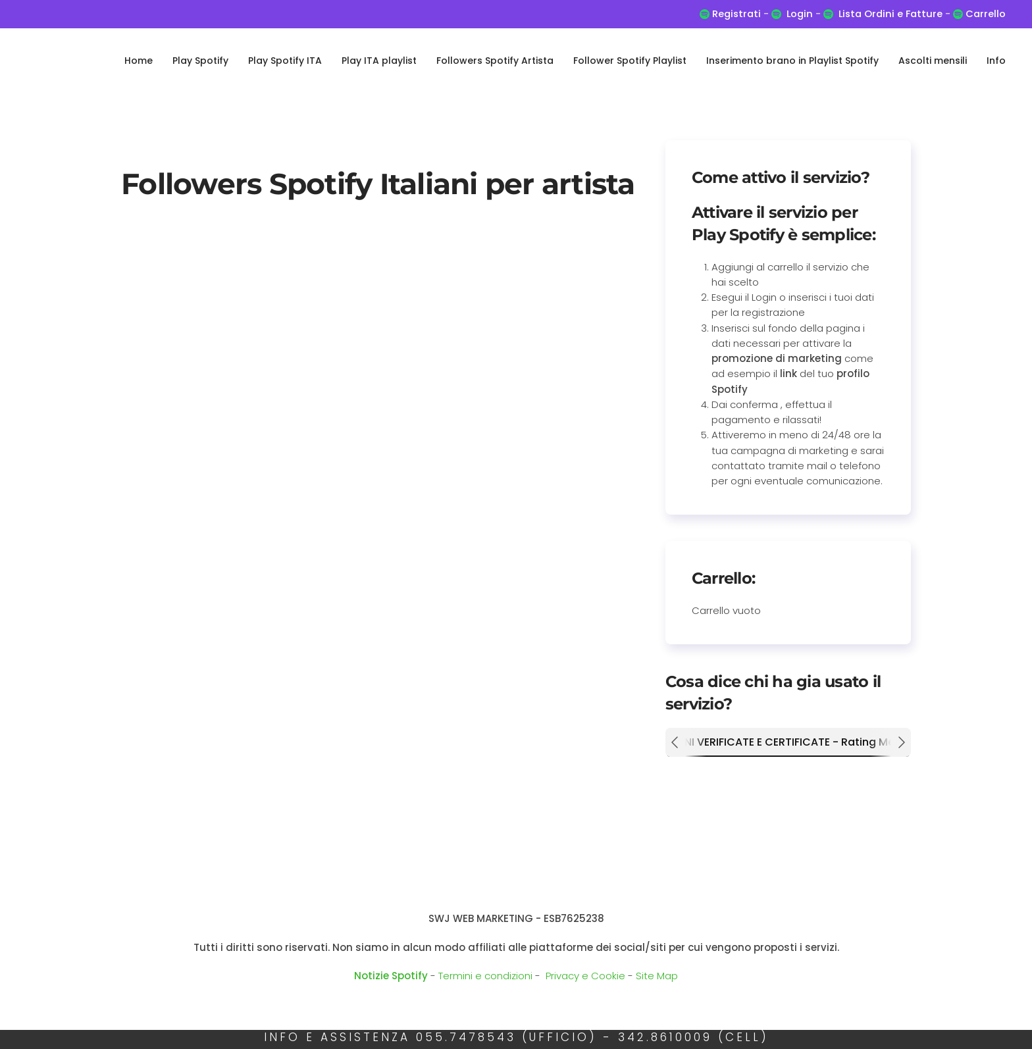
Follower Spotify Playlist (629, 60)
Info (996, 60)
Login (800, 13)
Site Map (657, 976)
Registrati (736, 13)
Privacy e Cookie (585, 976)
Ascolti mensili (932, 60)
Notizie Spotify (391, 976)
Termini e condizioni (485, 976)
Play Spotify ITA (285, 60)
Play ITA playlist (379, 60)
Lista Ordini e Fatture (890, 13)
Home (138, 60)
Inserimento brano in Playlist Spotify (792, 60)
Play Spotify (200, 60)
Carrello (984, 13)
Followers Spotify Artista (495, 60)
